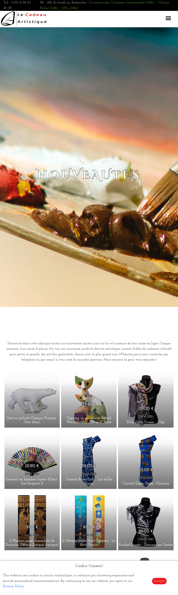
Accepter (159, 581)
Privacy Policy (13, 586)
